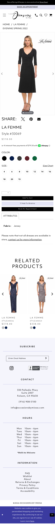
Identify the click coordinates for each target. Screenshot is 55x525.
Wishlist (27, 478)
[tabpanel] (27, 73)
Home (6, 25)
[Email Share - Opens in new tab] (39, 119)
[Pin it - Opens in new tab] (31, 119)
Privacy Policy (27, 487)
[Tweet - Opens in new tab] (23, 119)
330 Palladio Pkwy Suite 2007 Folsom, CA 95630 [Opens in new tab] (27, 395)
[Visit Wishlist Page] (45, 15)
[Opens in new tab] (38, 370)
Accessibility (27, 493)
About (27, 481)
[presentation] (13, 295)
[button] (4, 15)
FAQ (27, 475)
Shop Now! (43, 2)
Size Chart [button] (48, 166)
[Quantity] (6, 193)
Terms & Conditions (27, 490)
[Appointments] (27, 7)
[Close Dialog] (2, 516)
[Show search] (41, 15)
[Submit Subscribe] (46, 360)
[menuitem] (4, 15)
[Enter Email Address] (27, 360)
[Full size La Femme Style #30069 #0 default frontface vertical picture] (27, 73)
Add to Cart (27, 198)
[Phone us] (36, 15)
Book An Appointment (27, 210)
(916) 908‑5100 (27, 403)
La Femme (19, 25)
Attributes (10, 217)
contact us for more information (25, 241)
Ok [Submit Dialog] (52, 516)
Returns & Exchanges (27, 484)
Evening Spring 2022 (15, 29)
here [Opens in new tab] (32, 523)
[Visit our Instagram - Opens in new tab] (12, 370)
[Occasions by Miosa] (20, 15)
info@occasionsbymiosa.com (27, 409)
